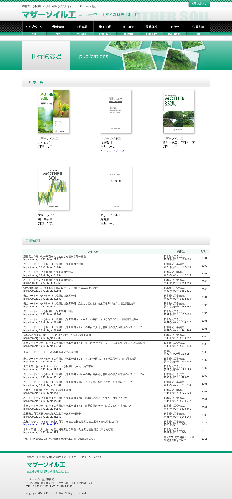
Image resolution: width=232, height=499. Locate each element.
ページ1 (105, 150)
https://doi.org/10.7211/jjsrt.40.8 (40, 424)
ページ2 (119, 150)
